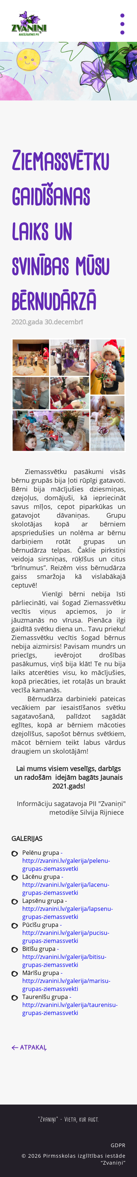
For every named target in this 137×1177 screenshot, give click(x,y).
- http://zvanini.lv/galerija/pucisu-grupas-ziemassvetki (65, 933)
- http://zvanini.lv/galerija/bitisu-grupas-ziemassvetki (64, 957)
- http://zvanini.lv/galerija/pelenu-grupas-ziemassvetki (66, 861)
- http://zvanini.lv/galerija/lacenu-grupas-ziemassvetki (65, 885)
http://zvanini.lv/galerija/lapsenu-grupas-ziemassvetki (67, 913)
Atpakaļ (33, 1047)
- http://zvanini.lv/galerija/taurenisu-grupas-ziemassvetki (70, 1005)
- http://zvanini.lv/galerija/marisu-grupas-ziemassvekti (66, 981)
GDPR (118, 1145)
